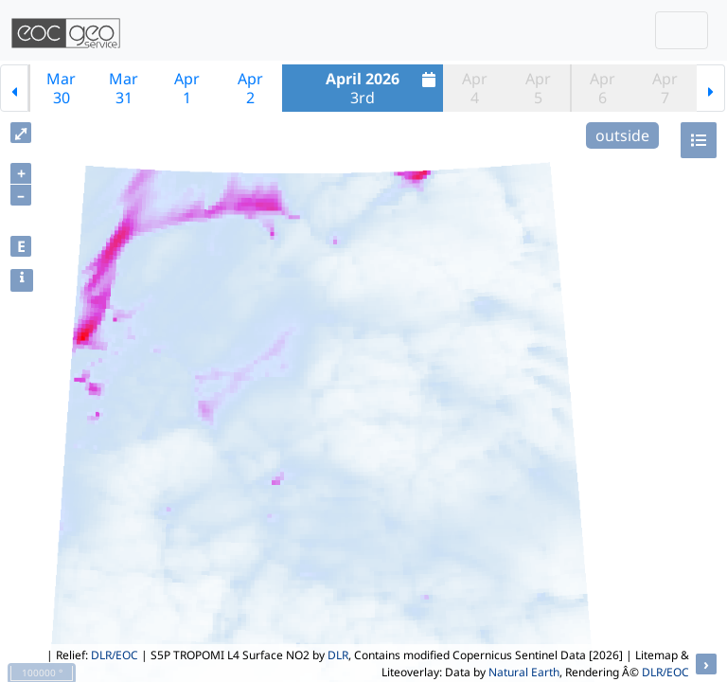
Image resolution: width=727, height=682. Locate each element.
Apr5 (538, 88)
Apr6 (602, 88)
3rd (383, 88)
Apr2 (250, 88)
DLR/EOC (114, 655)
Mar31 (123, 88)
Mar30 (61, 88)
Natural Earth (523, 672)
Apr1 (187, 88)
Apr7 (665, 88)
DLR (338, 655)
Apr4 (475, 88)
